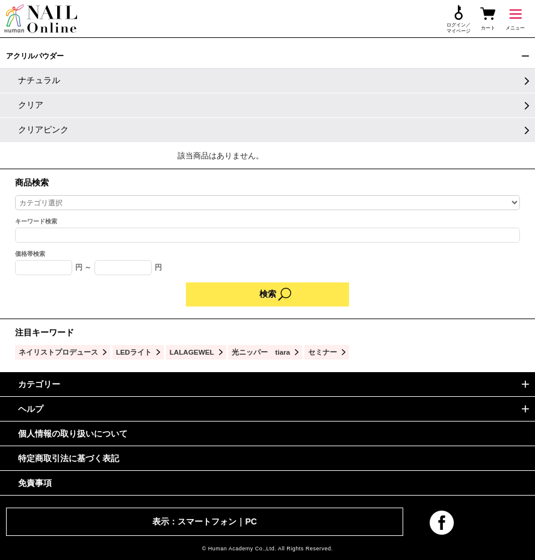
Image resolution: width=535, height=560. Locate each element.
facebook (442, 523)
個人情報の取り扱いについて (73, 433)
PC (250, 521)
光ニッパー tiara (261, 352)
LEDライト (134, 352)
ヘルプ (30, 409)
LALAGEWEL (192, 352)
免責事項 (35, 483)
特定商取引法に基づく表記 (68, 458)
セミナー (322, 352)
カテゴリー (39, 384)
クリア (30, 105)
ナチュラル (39, 80)
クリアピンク (43, 129)
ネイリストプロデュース (58, 352)
